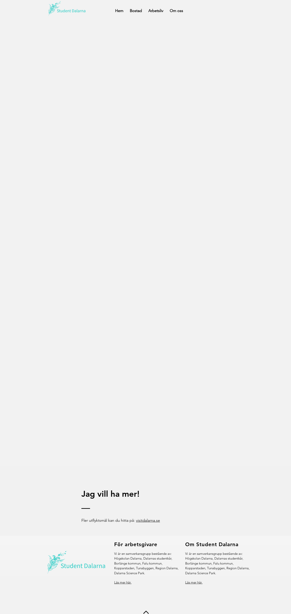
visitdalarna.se (148, 520)
